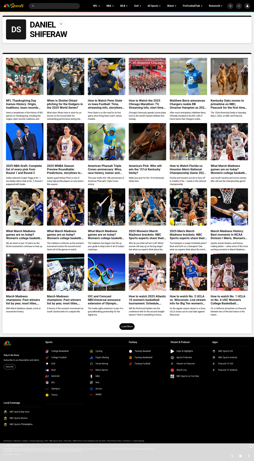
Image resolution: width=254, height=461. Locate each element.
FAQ (46, 441)
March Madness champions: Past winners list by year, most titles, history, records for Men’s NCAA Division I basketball (24, 300)
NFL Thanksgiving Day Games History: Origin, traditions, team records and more (22, 104)
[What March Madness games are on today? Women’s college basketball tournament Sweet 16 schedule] (24, 207)
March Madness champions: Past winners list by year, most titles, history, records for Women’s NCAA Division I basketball (64, 300)
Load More (127, 326)
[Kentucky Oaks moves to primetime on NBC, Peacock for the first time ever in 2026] (229, 76)
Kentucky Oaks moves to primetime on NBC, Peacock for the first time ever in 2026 (228, 104)
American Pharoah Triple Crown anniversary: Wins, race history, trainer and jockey (105, 169)
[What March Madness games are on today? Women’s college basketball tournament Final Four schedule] (229, 141)
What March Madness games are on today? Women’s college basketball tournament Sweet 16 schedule (24, 234)
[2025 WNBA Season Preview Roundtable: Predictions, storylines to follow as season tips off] (65, 141)
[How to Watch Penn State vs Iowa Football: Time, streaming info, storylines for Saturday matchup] (106, 76)
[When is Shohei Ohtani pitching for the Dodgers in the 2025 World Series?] (65, 76)
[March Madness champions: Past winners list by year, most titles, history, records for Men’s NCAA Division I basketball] (24, 272)
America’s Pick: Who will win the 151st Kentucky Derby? (145, 169)
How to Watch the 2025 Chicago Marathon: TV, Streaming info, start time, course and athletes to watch (146, 104)
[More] (230, 6)
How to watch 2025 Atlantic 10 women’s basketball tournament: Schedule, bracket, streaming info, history (147, 300)
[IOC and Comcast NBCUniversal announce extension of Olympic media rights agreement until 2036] (106, 272)
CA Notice (127, 441)
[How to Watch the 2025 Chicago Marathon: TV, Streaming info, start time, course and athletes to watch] (147, 76)
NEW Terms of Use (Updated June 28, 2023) (89, 441)
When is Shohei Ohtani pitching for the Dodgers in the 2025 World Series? (65, 104)
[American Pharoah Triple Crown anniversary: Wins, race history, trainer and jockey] (106, 141)
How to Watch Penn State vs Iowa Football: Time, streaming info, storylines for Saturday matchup (105, 104)
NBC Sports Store (56, 441)
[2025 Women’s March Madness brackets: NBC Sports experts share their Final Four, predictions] (147, 207)
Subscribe (9, 367)
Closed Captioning (36, 441)
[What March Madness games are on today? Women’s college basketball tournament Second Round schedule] (65, 207)
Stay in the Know (11, 355)
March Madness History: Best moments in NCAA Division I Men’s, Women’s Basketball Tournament (228, 234)
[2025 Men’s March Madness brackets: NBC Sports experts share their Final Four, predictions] (188, 207)
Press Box (67, 441)
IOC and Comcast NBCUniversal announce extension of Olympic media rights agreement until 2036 (104, 300)
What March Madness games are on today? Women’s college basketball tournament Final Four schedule (229, 169)
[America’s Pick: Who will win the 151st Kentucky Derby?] (147, 141)
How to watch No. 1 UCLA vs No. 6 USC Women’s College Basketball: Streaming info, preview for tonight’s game (229, 300)
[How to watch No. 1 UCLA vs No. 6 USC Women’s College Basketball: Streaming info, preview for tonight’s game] (229, 272)
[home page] (14, 6)
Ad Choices (8, 441)
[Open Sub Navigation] (99, 6)
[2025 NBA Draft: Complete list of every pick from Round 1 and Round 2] (24, 141)
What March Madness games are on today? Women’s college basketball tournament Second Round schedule (65, 234)
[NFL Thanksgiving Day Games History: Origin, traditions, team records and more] (24, 76)
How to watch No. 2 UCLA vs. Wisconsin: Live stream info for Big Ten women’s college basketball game (188, 300)
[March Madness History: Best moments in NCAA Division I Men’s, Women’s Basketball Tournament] (229, 207)
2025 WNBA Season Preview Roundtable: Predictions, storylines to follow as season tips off (63, 169)
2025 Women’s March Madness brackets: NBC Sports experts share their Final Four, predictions (146, 234)
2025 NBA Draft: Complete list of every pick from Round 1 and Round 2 (24, 169)
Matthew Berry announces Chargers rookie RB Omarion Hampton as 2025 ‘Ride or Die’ (188, 104)
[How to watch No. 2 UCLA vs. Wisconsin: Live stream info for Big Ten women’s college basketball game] (188, 272)
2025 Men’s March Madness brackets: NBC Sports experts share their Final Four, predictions (187, 234)
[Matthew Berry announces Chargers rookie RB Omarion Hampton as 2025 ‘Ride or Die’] (188, 76)
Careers (25, 441)
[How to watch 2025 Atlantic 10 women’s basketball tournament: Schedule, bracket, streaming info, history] (147, 272)
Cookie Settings (138, 441)
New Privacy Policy (114, 441)
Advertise (17, 441)
